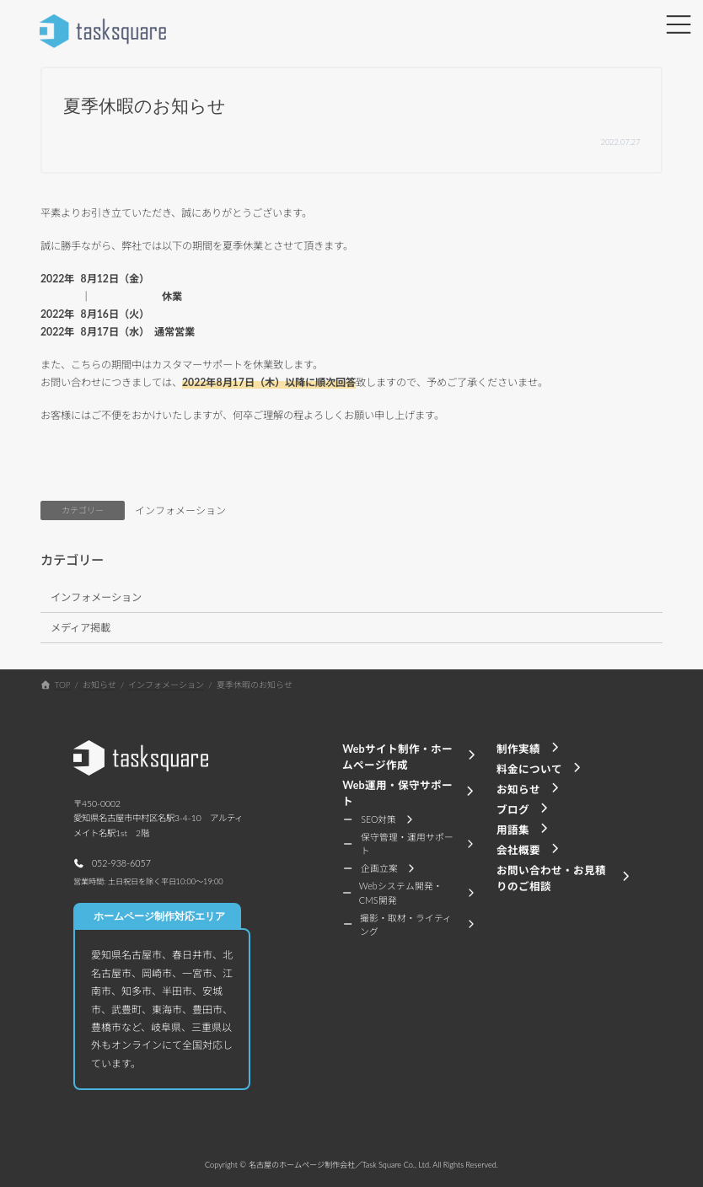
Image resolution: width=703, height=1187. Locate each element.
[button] (112, 862)
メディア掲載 (80, 627)
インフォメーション (180, 510)
